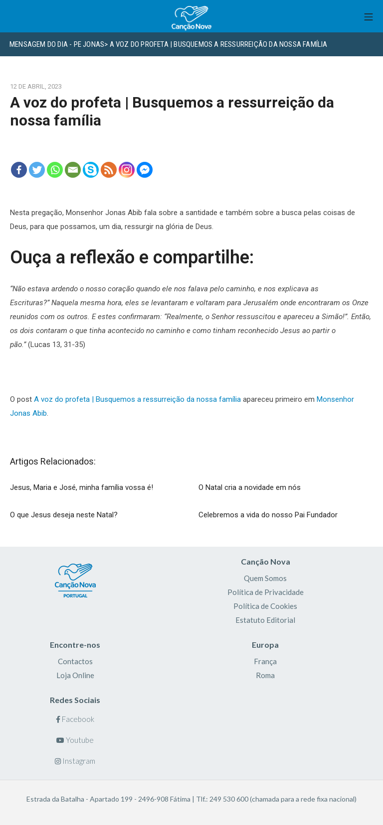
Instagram (75, 760)
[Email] (73, 170)
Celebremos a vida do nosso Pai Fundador (268, 514)
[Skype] (91, 170)
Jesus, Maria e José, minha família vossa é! (81, 487)
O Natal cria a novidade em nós (249, 487)
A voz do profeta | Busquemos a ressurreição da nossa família (137, 399)
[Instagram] (127, 170)
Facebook (75, 718)
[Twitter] (37, 170)
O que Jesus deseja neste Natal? (64, 514)
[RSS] (109, 170)
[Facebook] (19, 170)
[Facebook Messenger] (145, 170)
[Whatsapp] (55, 170)
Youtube (75, 739)
